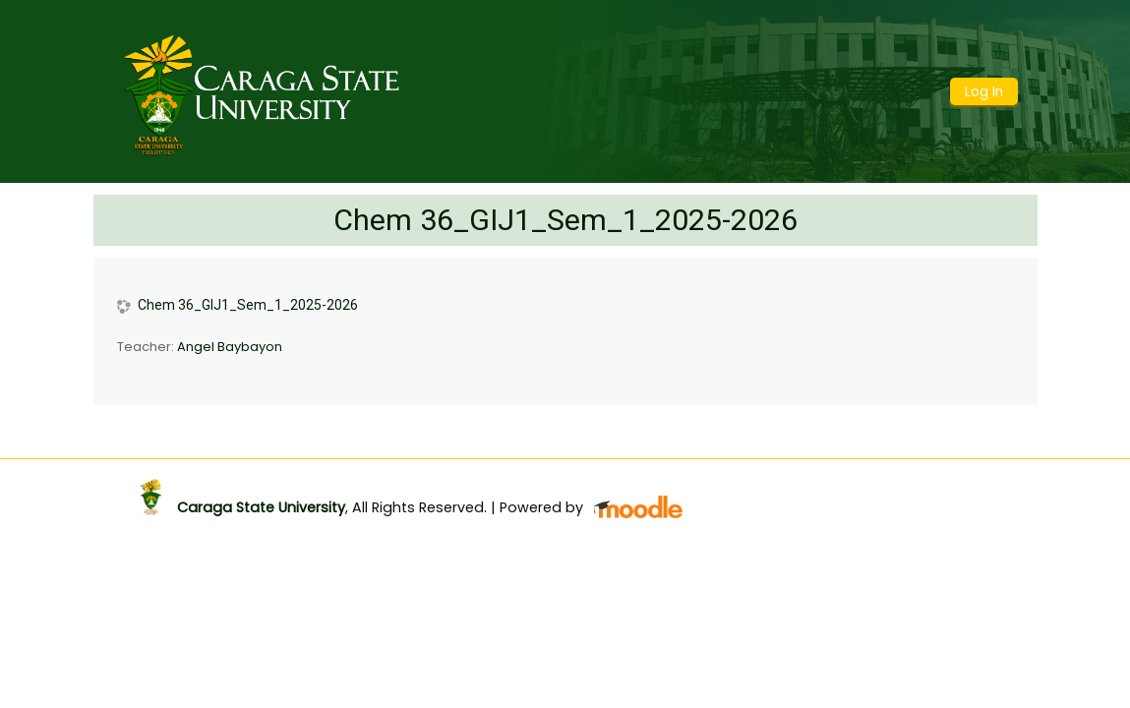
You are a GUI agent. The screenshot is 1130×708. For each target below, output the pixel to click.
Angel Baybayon (229, 346)
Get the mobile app (806, 479)
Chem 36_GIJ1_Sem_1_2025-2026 (565, 220)
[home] (262, 90)
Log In (984, 92)
